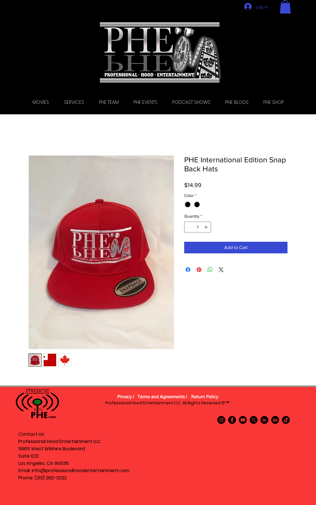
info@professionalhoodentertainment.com (80, 470)
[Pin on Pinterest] (199, 269)
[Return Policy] (204, 397)
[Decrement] (188, 227)
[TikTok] (286, 420)
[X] (254, 420)
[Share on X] (221, 269)
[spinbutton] (197, 227)
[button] (285, 7)
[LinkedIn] (264, 420)
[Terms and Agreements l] (162, 397)
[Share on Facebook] (187, 269)
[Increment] (206, 227)
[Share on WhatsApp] (210, 269)
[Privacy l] (125, 397)
